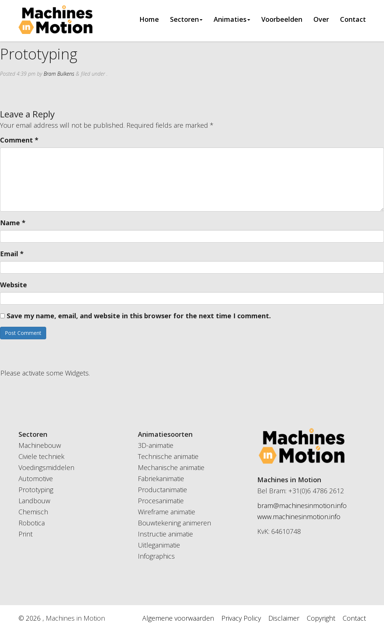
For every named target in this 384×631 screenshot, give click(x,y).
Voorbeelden (281, 20)
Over (321, 20)
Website (13, 284)
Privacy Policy (241, 618)
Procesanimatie (161, 500)
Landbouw (34, 500)
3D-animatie (155, 445)
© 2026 (30, 618)
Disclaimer (283, 618)
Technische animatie (168, 456)
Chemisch (33, 511)
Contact (353, 20)
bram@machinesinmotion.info (302, 505)
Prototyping (35, 489)
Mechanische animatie (171, 467)
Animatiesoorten (165, 434)
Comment (19, 140)
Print (25, 533)
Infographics (156, 556)
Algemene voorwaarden (178, 618)
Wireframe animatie (166, 511)
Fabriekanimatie (161, 478)
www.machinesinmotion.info (298, 516)
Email (12, 253)
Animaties (232, 20)
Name (13, 222)
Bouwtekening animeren (174, 522)
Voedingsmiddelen (46, 467)
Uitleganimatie (159, 545)
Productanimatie (162, 489)
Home (149, 20)
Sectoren (186, 20)
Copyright (321, 618)
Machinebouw (39, 445)
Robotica (31, 522)
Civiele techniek (41, 456)
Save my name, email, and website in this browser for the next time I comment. (139, 315)
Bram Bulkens (59, 73)
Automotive (35, 478)
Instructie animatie (165, 533)
